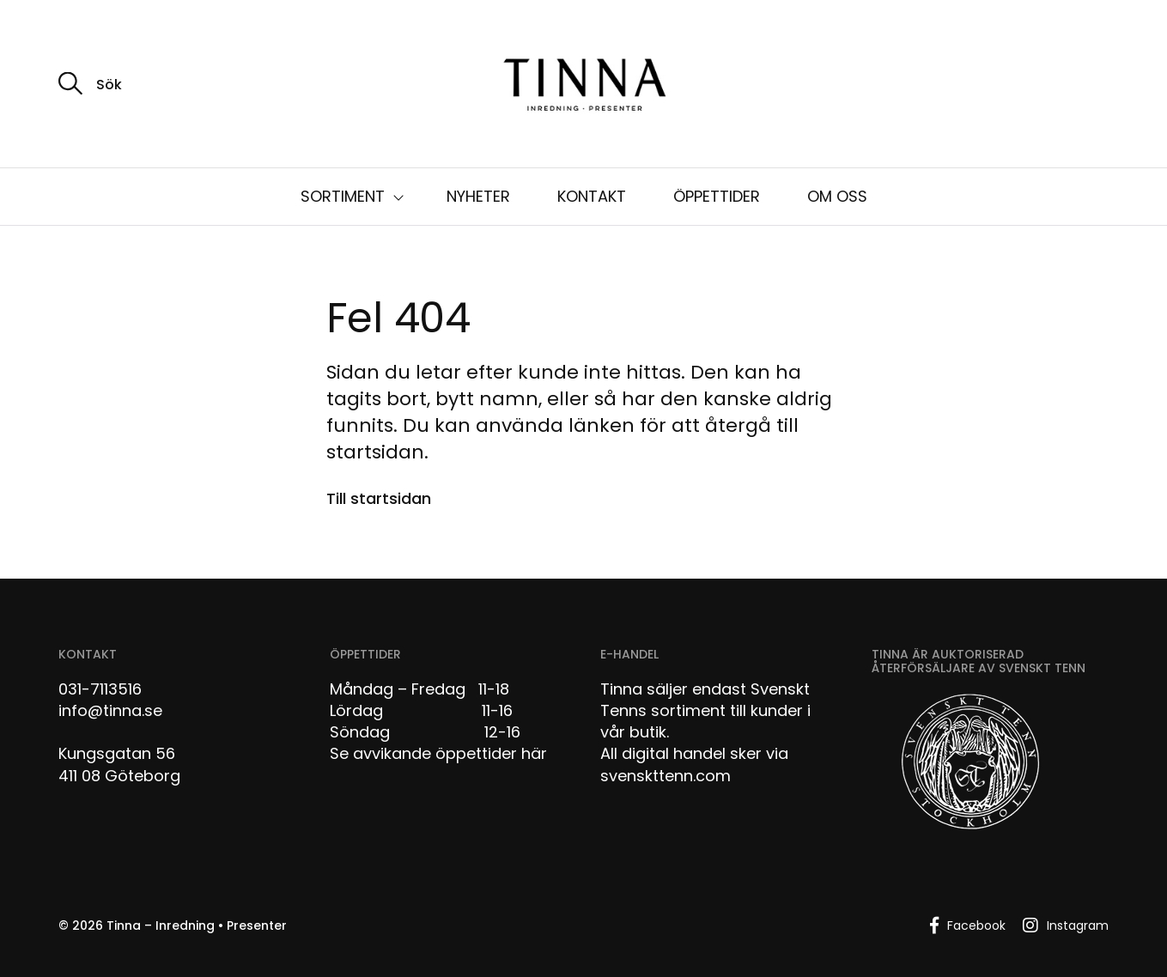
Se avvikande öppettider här (438, 753)
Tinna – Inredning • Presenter (196, 925)
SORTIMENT (343, 196)
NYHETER (478, 196)
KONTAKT (591, 196)
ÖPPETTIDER (716, 196)
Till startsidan (378, 498)
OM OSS (837, 196)
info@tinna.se (110, 710)
